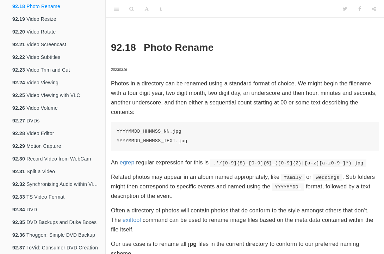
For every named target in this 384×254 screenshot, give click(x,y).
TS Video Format (38, 197)
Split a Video (33, 171)
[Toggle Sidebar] (116, 9)
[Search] (131, 9)
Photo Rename (36, 6)
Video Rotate (34, 32)
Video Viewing (35, 82)
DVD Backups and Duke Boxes (54, 222)
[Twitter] (345, 9)
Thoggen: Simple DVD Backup (53, 235)
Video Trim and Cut (41, 70)
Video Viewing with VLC (46, 95)
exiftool (132, 220)
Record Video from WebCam (51, 159)
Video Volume (35, 108)
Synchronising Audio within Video (56, 184)
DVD (24, 209)
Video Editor (33, 133)
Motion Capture (36, 146)
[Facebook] (359, 9)
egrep (127, 162)
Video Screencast (39, 44)
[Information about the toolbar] (161, 9)
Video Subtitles (36, 57)
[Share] (373, 9)
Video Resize (34, 19)
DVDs (26, 120)
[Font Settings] (146, 9)
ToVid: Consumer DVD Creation (55, 247)
